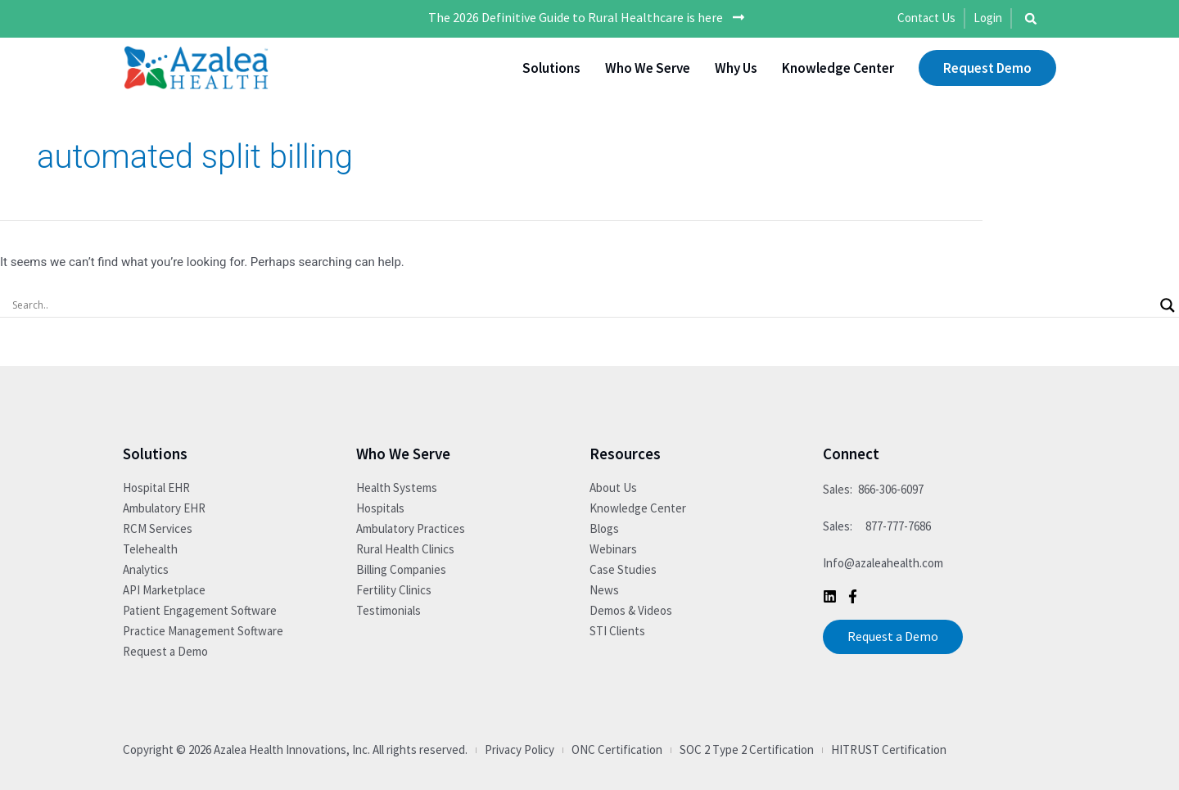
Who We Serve (647, 68)
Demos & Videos (631, 610)
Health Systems (396, 487)
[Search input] (582, 305)
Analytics (146, 569)
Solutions (551, 68)
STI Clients (617, 631)
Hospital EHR (156, 487)
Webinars (613, 549)
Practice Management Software (203, 631)
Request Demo (987, 68)
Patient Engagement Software (200, 610)
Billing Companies (401, 569)
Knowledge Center (838, 68)
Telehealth (150, 549)
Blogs (604, 528)
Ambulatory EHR (164, 508)
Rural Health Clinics (405, 549)
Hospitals (380, 508)
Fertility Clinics (393, 590)
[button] (1030, 18)
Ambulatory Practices (410, 528)
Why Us (736, 68)
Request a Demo (165, 651)
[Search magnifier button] (1167, 305)
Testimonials (388, 610)
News (604, 590)
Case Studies (623, 569)
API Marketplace (164, 590)
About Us (613, 487)
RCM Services (157, 528)
